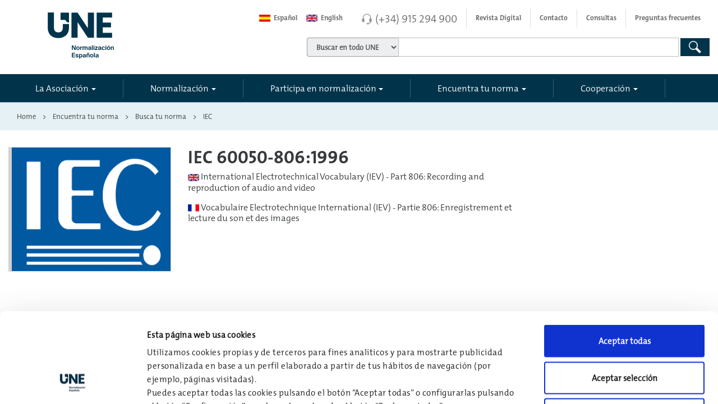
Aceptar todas (625, 256)
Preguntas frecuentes (668, 18)
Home (26, 116)
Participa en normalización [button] (323, 88)
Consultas (601, 18)
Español (278, 18)
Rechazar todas (624, 330)
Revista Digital (498, 18)
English (324, 18)
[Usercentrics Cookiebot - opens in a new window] (73, 382)
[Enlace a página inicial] (128, 32)
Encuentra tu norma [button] (478, 88)
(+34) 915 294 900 (416, 18)
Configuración (584, 381)
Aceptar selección (624, 293)
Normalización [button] (179, 88)
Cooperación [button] (605, 88)
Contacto (554, 18)
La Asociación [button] (62, 88)
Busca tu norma (160, 116)
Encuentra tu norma (85, 116)
